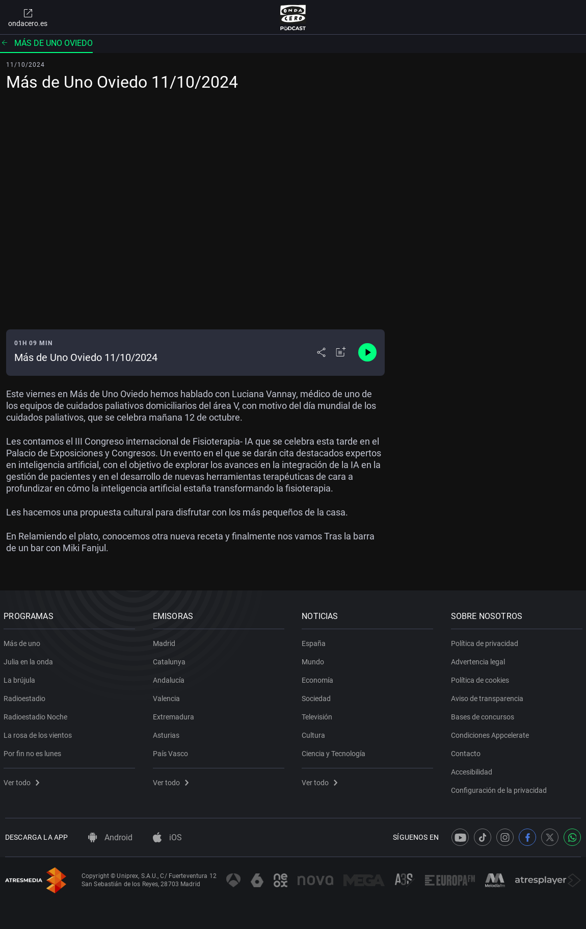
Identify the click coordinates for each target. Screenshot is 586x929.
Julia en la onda (30, 660)
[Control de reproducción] (367, 352)
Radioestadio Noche (37, 715)
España (315, 641)
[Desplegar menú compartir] (321, 352)
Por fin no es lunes (34, 751)
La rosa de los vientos (39, 733)
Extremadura (175, 715)
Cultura (315, 733)
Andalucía (170, 678)
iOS (167, 837)
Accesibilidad (473, 770)
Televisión (318, 715)
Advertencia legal (479, 660)
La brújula (21, 678)
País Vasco (172, 751)
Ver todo (23, 781)
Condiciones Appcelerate (491, 733)
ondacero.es (27, 17)
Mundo (314, 660)
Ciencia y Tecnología (335, 751)
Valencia (167, 696)
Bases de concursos (484, 715)
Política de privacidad (486, 641)
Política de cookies (481, 678)
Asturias (167, 733)
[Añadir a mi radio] (341, 352)
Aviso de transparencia (488, 696)
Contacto (467, 751)
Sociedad (317, 696)
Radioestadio (26, 696)
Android (110, 837)
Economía (319, 678)
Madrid (165, 641)
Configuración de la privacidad (500, 788)
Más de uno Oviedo (46, 43)
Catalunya (170, 660)
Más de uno (23, 641)
